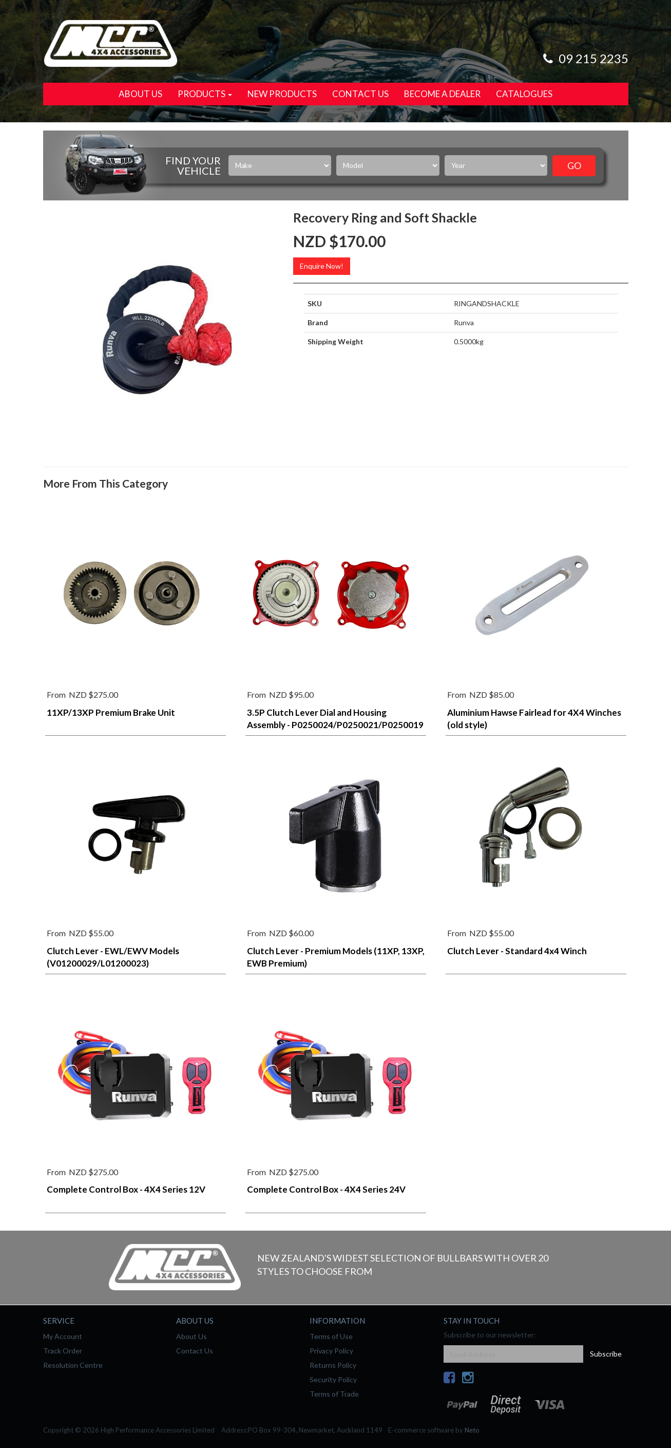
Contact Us (360, 93)
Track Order (62, 1350)
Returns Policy (333, 1365)
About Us (140, 93)
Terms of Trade (334, 1393)
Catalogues (524, 93)
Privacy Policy (331, 1350)
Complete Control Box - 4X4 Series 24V (326, 1189)
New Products (282, 93)
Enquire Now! (321, 266)
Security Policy (333, 1379)
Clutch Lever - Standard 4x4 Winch (517, 950)
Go (574, 165)
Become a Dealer (442, 93)
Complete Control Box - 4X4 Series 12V (126, 1189)
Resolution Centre (73, 1365)
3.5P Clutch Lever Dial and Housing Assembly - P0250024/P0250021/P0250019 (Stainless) (335, 724)
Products (205, 93)
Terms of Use (331, 1336)
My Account (62, 1336)
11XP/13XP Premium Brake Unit (111, 712)
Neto (472, 1430)
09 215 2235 (584, 58)
